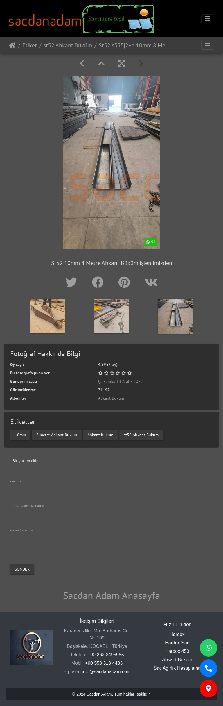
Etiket (29, 45)
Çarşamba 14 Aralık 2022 (120, 381)
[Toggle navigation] (207, 18)
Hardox (177, 634)
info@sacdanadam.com (106, 671)
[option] (48, 316)
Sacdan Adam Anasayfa (111, 595)
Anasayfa (12, 45)
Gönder (22, 568)
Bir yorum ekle (25, 460)
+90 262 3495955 (106, 654)
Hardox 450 (177, 651)
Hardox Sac (177, 642)
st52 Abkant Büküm (68, 45)
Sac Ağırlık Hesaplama (177, 668)
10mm (20, 434)
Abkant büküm (100, 434)
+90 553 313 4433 (104, 663)
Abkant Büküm (111, 398)
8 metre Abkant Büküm (56, 434)
